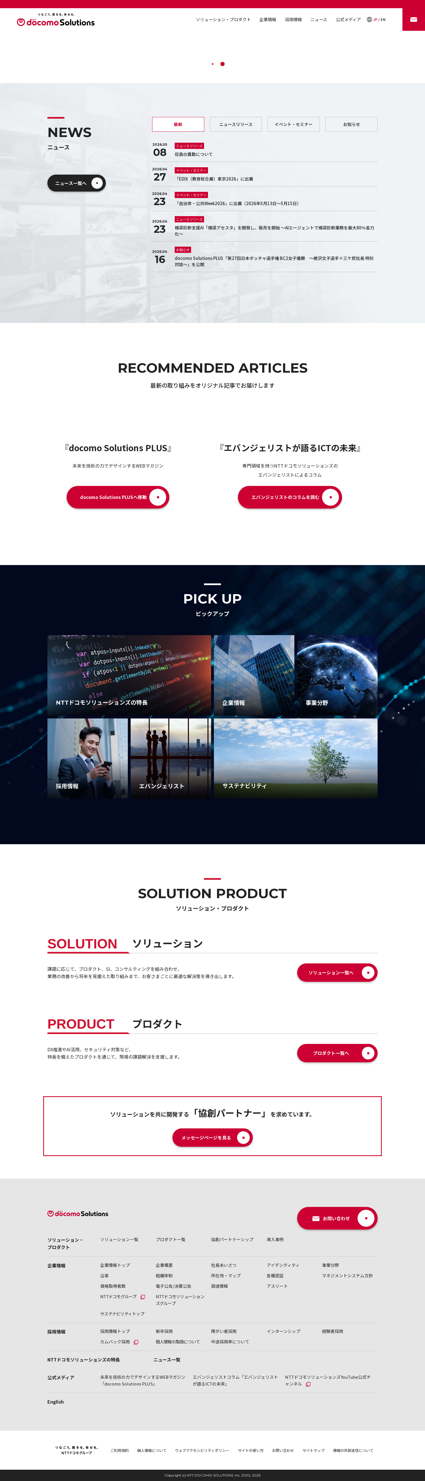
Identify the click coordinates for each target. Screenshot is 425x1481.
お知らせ (351, 124)
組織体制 (164, 1275)
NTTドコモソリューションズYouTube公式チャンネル (328, 1380)
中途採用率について (230, 1342)
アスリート (277, 1286)
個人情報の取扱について (178, 1342)
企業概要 (164, 1265)
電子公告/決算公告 (173, 1286)
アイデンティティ (283, 1265)
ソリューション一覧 (119, 1239)
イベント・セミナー (294, 124)
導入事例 (275, 1239)
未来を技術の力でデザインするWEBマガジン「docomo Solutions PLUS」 (142, 1380)
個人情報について (152, 1450)
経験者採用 (332, 1331)
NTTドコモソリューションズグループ (180, 1299)
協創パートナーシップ (232, 1239)
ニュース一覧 (167, 1359)
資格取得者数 (113, 1286)
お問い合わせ (283, 1450)
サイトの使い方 (251, 1450)
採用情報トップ (115, 1331)
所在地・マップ (226, 1275)
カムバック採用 (115, 1342)
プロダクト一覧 (170, 1239)
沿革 (104, 1275)
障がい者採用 (223, 1331)
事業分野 (330, 1265)
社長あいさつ (223, 1265)
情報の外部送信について (353, 1450)
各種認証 (275, 1275)
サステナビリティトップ (122, 1314)
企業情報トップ (115, 1265)
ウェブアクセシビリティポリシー (202, 1450)
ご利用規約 (119, 1450)
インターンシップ (283, 1331)
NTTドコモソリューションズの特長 (83, 1359)
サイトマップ (314, 1450)
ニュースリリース (236, 124)
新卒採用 (164, 1331)
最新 (178, 124)
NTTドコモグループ (118, 1296)
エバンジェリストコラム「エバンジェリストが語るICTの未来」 (235, 1380)
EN (383, 19)
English (55, 1401)
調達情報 (219, 1286)
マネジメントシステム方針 (347, 1275)
